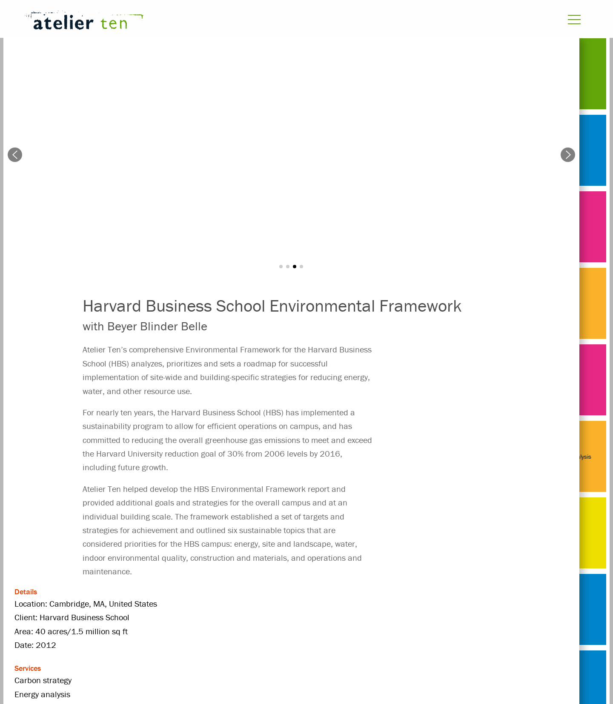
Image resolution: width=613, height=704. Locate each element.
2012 (136, 603)
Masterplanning (166, 618)
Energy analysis (342, 603)
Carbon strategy (271, 603)
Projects (96, 603)
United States (234, 618)
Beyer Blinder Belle (194, 603)
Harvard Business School (430, 603)
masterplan (102, 618)
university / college (306, 618)
